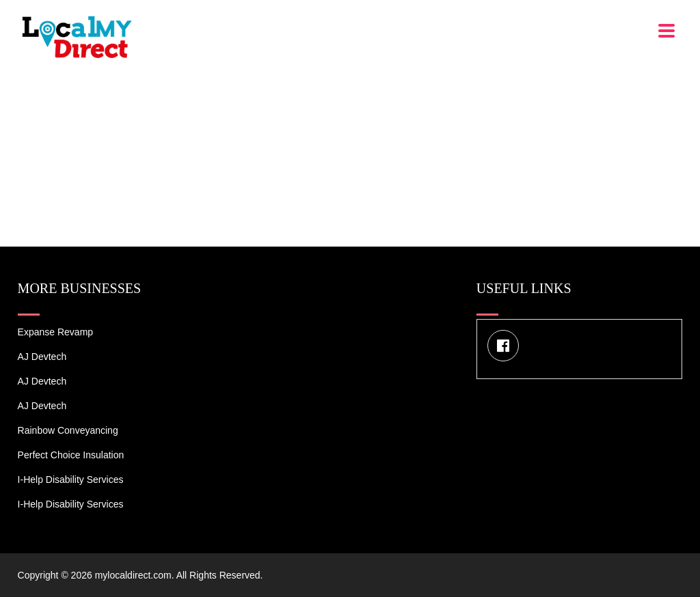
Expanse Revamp (56, 332)
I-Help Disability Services (71, 479)
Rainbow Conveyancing (68, 430)
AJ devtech (42, 356)
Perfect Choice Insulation (71, 454)
